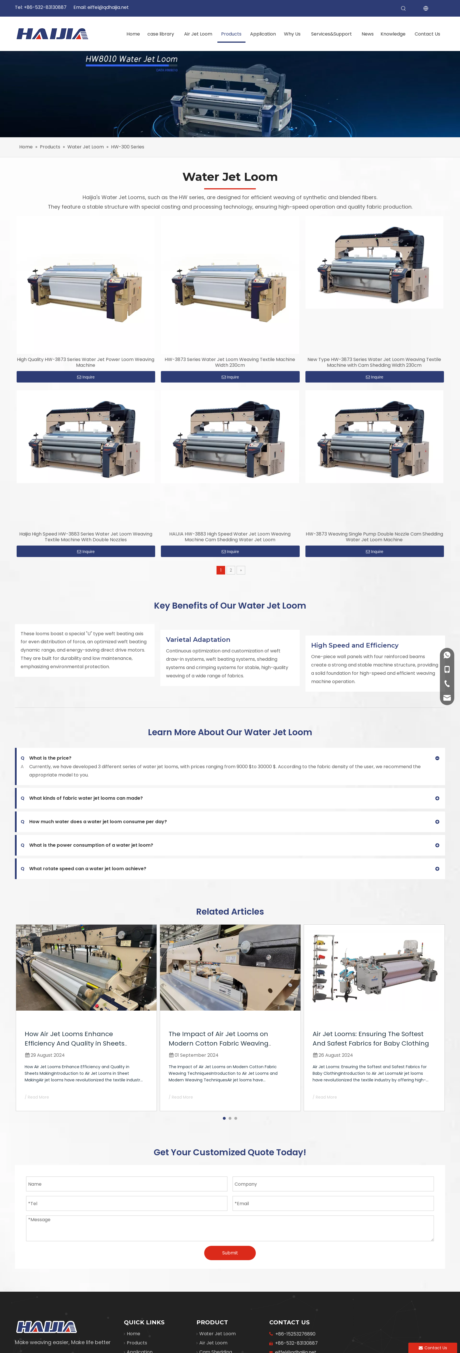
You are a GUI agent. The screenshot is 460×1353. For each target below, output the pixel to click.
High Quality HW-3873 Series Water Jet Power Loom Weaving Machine (85, 362)
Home (133, 1333)
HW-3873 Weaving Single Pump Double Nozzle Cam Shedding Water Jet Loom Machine (374, 537)
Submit (230, 1253)
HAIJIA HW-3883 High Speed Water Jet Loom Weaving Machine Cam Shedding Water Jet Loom (230, 537)
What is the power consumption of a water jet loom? (87, 845)
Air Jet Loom (213, 1343)
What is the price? (46, 758)
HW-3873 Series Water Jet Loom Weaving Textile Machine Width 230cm (230, 362)
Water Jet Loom (217, 1333)
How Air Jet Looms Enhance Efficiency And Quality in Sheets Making (74, 1043)
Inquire (86, 377)
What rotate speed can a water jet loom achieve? (83, 868)
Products (137, 1343)
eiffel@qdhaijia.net (108, 7)
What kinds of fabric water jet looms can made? (82, 798)
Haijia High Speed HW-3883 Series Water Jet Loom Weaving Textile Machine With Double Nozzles (85, 537)
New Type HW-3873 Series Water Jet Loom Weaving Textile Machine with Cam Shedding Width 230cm (374, 362)
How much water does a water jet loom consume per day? (94, 821)
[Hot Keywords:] (403, 8)
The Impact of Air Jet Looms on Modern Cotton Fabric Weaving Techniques (218, 1043)
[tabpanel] (86, 1017)
